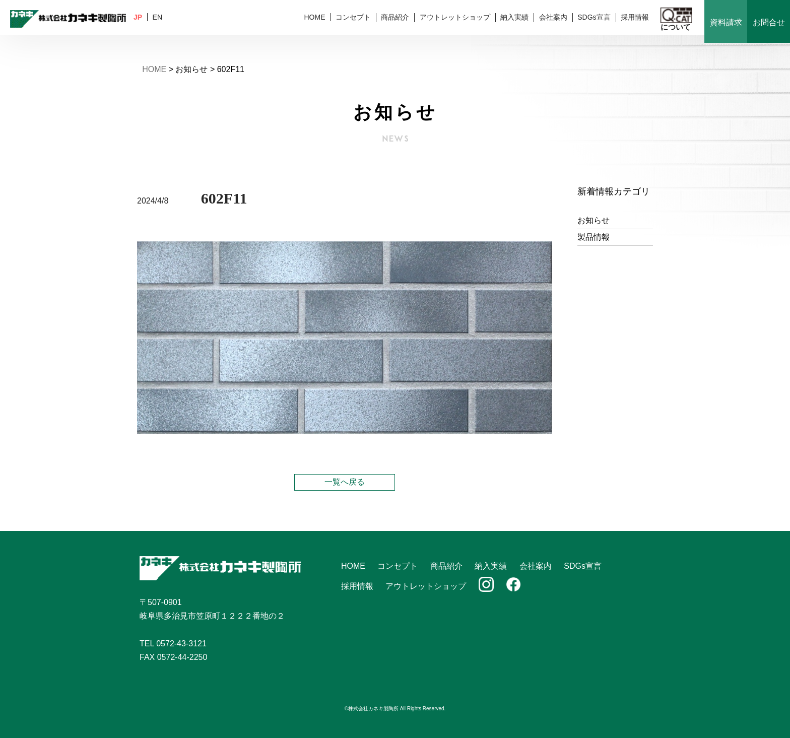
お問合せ (769, 22)
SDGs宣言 (593, 17)
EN (157, 17)
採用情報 (635, 17)
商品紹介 (395, 17)
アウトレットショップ (455, 17)
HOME (314, 17)
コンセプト (353, 17)
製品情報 (593, 237)
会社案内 (553, 17)
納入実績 (514, 17)
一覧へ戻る (344, 482)
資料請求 (726, 22)
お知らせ (593, 220)
